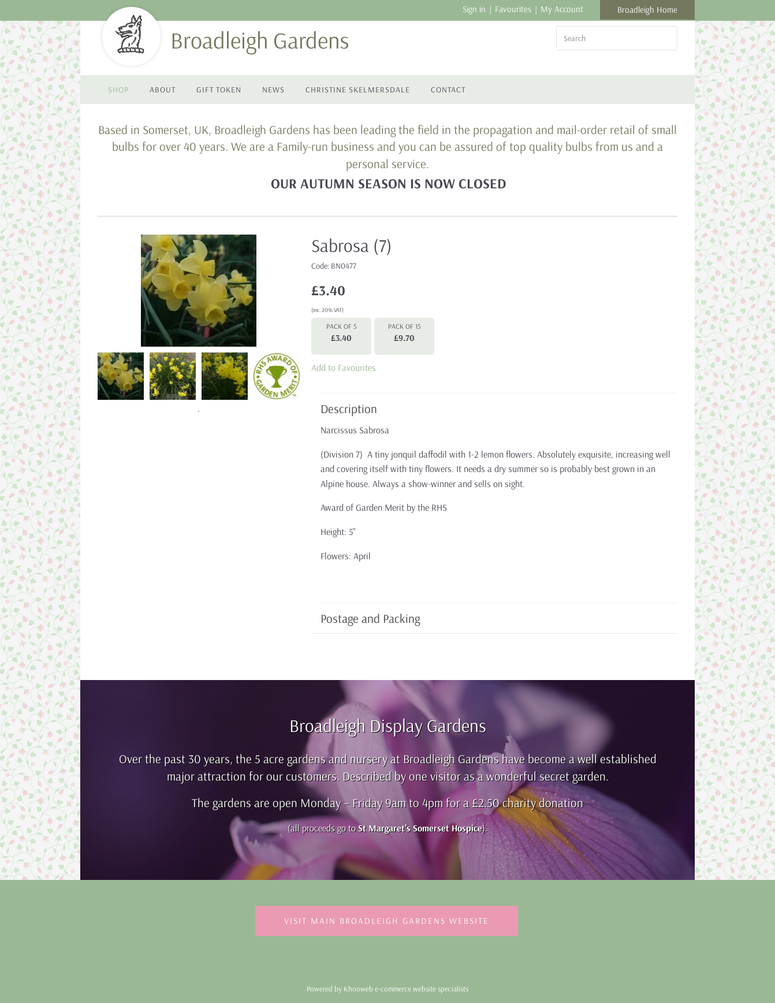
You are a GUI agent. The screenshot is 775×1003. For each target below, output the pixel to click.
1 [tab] (198, 411)
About (163, 89)
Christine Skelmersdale (357, 89)
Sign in (474, 8)
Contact (448, 89)
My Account (562, 8)
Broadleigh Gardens (259, 39)
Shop (118, 89)
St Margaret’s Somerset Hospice (420, 828)
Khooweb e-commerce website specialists (406, 988)
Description (493, 408)
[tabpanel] (121, 375)
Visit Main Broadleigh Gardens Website (386, 920)
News (273, 89)
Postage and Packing (493, 618)
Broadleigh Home (647, 9)
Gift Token (218, 89)
